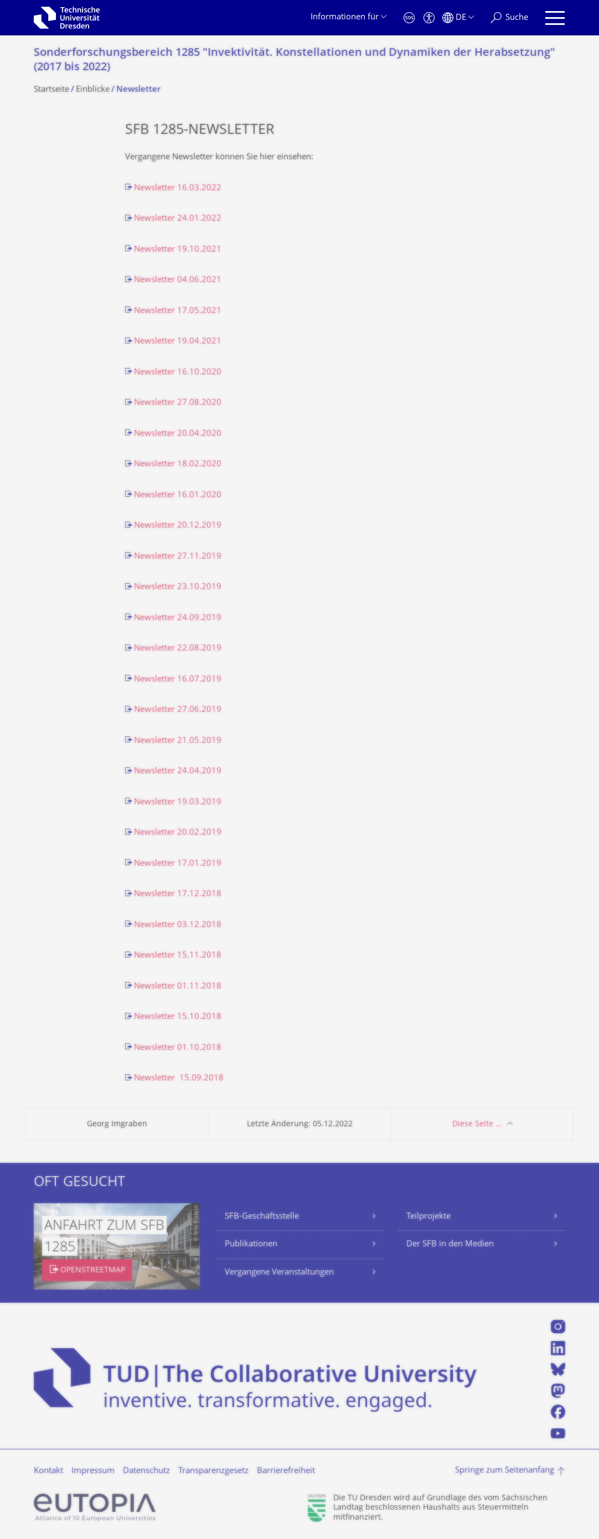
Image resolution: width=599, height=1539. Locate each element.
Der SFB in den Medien (450, 1244)
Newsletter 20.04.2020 (177, 434)
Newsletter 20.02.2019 (177, 833)
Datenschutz (146, 1471)
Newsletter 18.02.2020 (177, 464)
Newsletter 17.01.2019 (177, 864)
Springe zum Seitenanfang (504, 1471)
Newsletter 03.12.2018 (177, 925)
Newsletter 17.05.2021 (177, 311)
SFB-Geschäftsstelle (262, 1217)
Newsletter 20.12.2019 (177, 526)
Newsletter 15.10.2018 (177, 1017)
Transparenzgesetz (213, 1471)
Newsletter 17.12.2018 (177, 894)
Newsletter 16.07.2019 (177, 679)
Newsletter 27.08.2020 (177, 403)
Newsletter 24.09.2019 (177, 618)
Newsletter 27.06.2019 (177, 710)
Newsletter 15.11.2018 (177, 956)
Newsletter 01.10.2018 (177, 1048)
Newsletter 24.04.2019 (177, 771)
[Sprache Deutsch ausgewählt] (458, 18)
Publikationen (251, 1244)
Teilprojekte (428, 1217)
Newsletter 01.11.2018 (177, 986)
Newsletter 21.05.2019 (177, 741)
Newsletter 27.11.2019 (177, 557)
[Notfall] (409, 18)
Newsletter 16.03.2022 (177, 188)
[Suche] (509, 18)
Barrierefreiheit (286, 1471)
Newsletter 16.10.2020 (177, 372)
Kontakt (48, 1471)
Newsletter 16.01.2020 (177, 495)
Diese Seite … (477, 1124)
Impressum (93, 1471)
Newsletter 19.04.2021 (177, 341)
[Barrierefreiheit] (429, 18)
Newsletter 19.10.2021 (177, 250)
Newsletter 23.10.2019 (177, 587)
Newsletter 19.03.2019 (177, 802)
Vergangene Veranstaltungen (279, 1272)
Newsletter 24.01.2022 (177, 219)
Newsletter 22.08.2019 (177, 648)
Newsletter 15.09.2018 (179, 1078)
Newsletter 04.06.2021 (177, 280)
